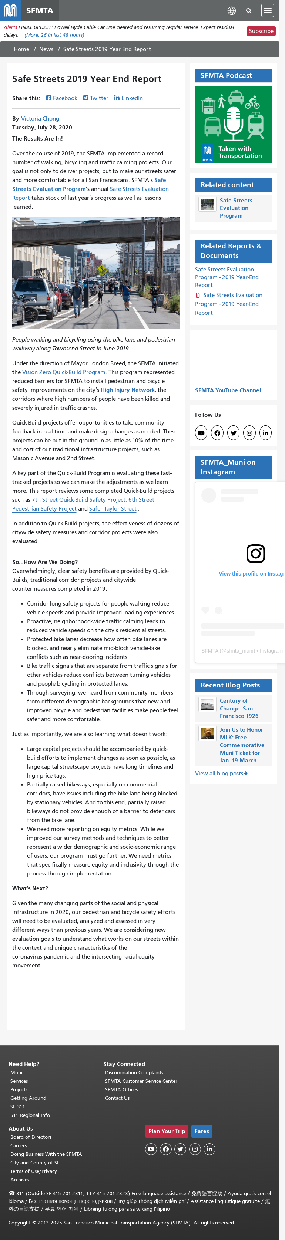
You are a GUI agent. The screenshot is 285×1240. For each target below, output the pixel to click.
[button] (232, 10)
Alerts (10, 27)
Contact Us (117, 1098)
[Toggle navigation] (267, 10)
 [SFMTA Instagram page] (249, 433)
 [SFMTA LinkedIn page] (265, 433)
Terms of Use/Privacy (33, 1171)
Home (21, 49)
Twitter (99, 98)
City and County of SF (35, 1163)
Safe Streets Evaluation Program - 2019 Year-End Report (227, 277)
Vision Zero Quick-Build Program (63, 372)
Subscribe (261, 31)
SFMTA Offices (121, 1089)
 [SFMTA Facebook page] (217, 433)
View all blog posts (219, 773)
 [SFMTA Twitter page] (234, 433)
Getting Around (28, 1098)
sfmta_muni (240, 651)
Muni (16, 1072)
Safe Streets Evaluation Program (236, 208)
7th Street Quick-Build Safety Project (78, 500)
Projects (18, 1089)
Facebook (65, 98)
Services (19, 1081)
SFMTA (209, 651)
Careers (18, 1145)
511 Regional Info (30, 1115)
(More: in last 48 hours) (54, 35)
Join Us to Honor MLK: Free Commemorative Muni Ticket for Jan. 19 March (242, 745)
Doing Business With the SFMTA (46, 1154)
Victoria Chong (40, 118)
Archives (19, 1180)
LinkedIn (132, 98)
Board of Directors (30, 1137)
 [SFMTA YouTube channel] (201, 433)
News (46, 49)
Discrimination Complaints (134, 1072)
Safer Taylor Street (113, 508)
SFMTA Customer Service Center (141, 1081)
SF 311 (17, 1107)
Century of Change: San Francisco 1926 (239, 708)
